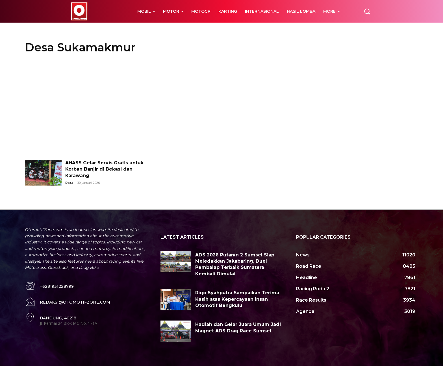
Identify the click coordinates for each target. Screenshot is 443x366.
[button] (367, 11)
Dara (69, 182)
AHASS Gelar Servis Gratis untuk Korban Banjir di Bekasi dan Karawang (104, 169)
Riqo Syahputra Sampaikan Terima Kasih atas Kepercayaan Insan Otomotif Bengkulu (237, 299)
